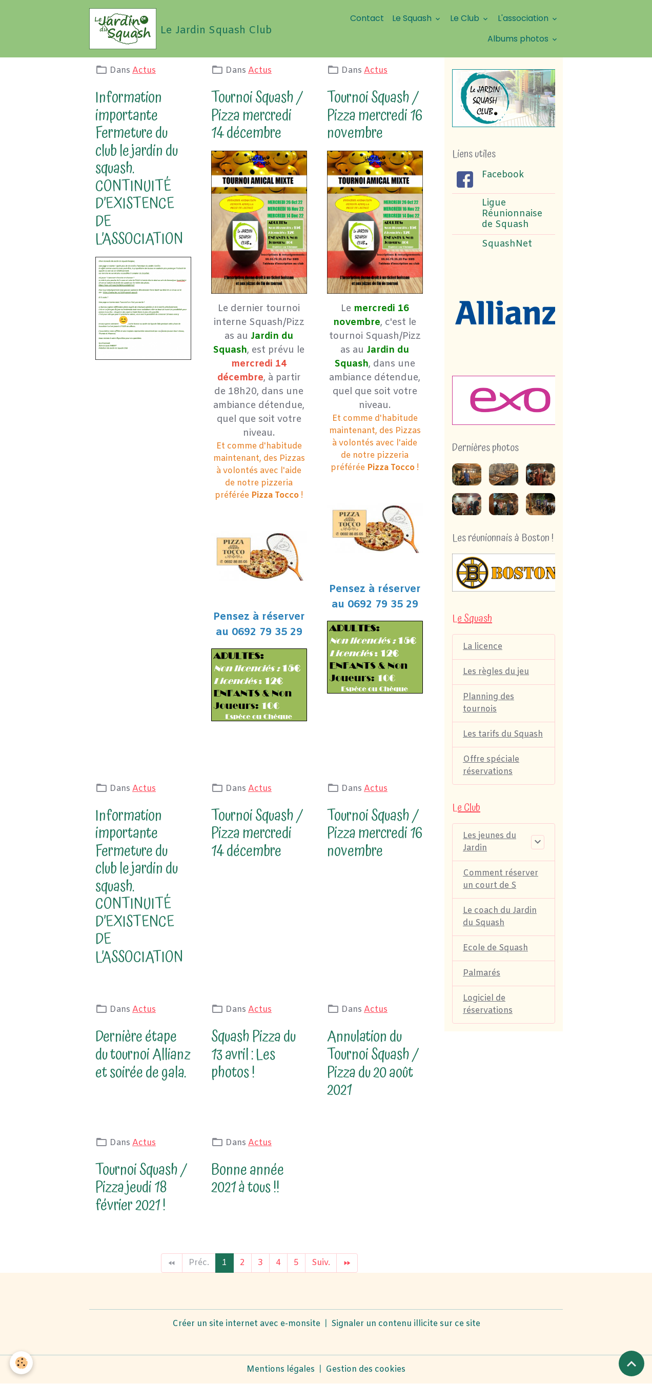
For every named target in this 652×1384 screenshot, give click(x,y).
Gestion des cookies (365, 1369)
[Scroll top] (631, 1363)
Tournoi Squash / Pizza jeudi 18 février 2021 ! (141, 1187)
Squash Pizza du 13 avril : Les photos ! (253, 1054)
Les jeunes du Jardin (489, 841)
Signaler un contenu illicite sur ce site (405, 1323)
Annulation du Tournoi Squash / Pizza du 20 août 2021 (373, 1063)
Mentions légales (281, 1369)
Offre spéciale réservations (491, 765)
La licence (482, 646)
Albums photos (519, 39)
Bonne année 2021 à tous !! (247, 1179)
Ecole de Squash (495, 948)
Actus (144, 70)
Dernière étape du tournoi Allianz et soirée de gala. (143, 1054)
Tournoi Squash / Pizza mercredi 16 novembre (374, 115)
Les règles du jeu (496, 671)
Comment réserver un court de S (500, 879)
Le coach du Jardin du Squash (500, 916)
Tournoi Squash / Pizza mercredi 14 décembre (257, 115)
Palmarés (481, 973)
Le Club (465, 18)
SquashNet (507, 244)
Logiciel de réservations (488, 1004)
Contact (367, 18)
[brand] (178, 28)
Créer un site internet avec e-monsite (246, 1323)
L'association (524, 18)
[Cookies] (21, 1362)
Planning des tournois (488, 703)
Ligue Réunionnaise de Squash (512, 214)
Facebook (503, 175)
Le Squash (413, 18)
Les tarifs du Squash (503, 734)
